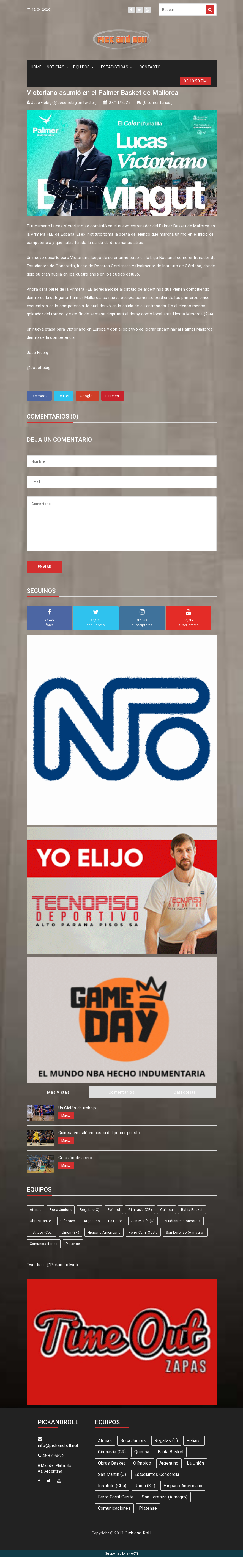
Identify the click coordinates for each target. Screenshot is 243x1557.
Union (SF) (70, 1232)
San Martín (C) (143, 1221)
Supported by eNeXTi (121, 1553)
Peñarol (114, 1209)
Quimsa (166, 1209)
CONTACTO (150, 67)
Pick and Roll (137, 1533)
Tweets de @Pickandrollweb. (53, 1264)
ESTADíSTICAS (116, 67)
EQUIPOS (83, 67)
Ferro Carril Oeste (143, 1232)
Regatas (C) (89, 1209)
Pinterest (112, 396)
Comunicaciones (44, 1244)
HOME (36, 67)
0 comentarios (157, 102)
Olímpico (67, 1221)
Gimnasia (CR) (140, 1209)
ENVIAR (45, 567)
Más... (66, 1116)
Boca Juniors (61, 1209)
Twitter (63, 396)
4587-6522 (51, 1455)
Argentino (92, 1221)
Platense (73, 1244)
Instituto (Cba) (42, 1232)
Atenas (36, 1209)
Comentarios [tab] (121, 1092)
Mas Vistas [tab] (58, 1092)
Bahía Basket (192, 1209)
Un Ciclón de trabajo (77, 1107)
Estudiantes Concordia (182, 1221)
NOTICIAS (58, 67)
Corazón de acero (75, 1157)
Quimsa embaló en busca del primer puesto (99, 1132)
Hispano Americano (104, 1232)
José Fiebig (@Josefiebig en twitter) (64, 102)
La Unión (115, 1221)
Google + (87, 396)
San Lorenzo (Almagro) (185, 1232)
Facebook (39, 396)
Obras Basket (41, 1221)
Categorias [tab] (184, 1092)
